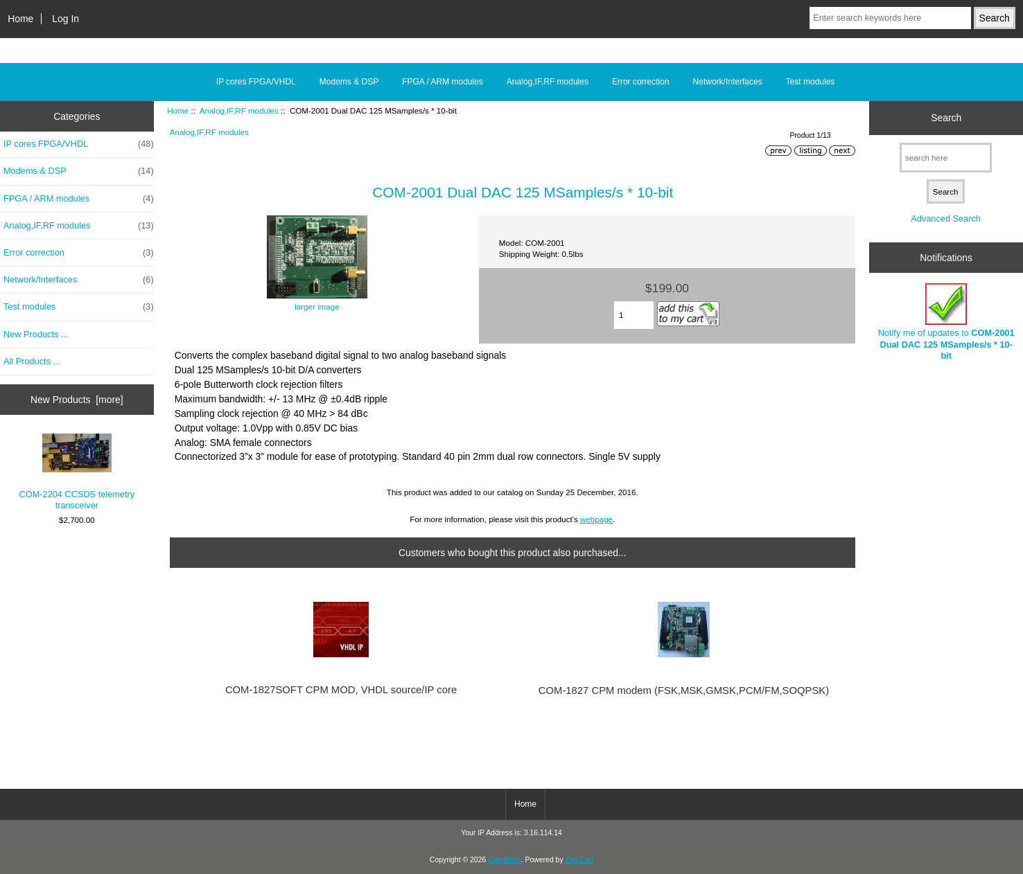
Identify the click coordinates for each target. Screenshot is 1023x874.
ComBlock (504, 860)
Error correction (641, 82)
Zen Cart (580, 860)
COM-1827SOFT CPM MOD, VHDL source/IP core (341, 689)
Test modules (810, 82)
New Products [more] (76, 399)
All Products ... (31, 361)
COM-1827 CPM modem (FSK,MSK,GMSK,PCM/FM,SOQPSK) (684, 690)
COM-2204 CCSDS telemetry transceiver (77, 472)
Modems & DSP (349, 82)
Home (20, 18)
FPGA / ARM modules (442, 82)
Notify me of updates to (946, 322)
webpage (596, 519)
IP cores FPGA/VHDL (256, 82)
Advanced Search (946, 218)
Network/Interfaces (727, 82)
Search (946, 117)
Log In (65, 18)
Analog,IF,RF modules (239, 110)
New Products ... (36, 334)
